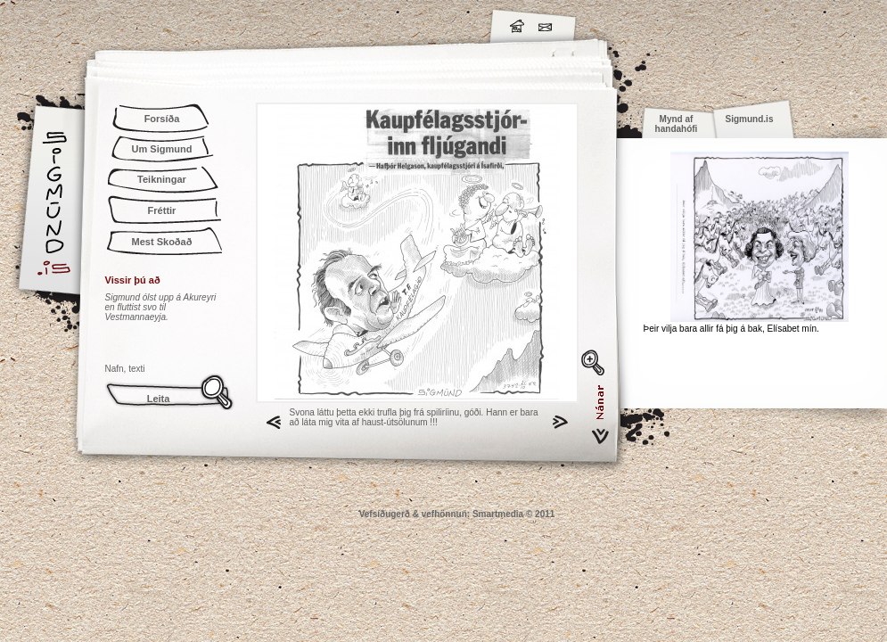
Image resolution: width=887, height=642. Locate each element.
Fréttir (162, 210)
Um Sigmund (162, 149)
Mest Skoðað (162, 241)
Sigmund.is (212, 23)
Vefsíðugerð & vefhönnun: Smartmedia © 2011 (457, 514)
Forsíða (162, 118)
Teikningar (161, 179)
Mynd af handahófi (676, 124)
